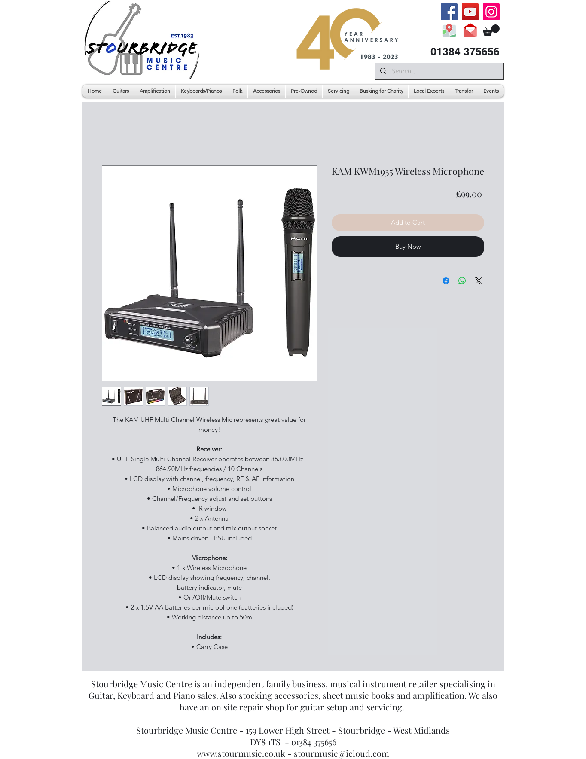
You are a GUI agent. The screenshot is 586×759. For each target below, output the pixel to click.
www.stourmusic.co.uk (241, 753)
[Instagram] (491, 11)
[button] (491, 30)
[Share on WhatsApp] (462, 281)
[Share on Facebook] (446, 281)
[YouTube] (470, 11)
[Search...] (438, 71)
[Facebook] (449, 11)
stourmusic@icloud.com (341, 753)
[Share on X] (478, 281)
